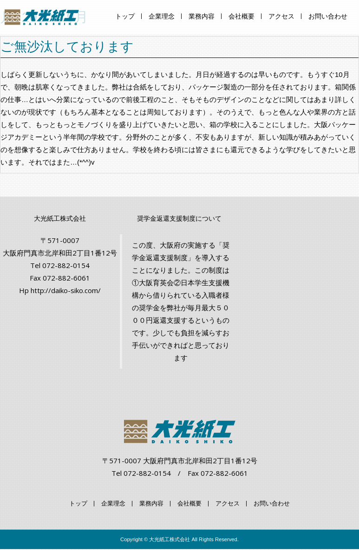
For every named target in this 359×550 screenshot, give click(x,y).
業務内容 (202, 16)
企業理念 (162, 16)
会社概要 (241, 16)
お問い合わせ (327, 16)
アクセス (281, 16)
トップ (125, 16)
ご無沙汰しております (67, 46)
